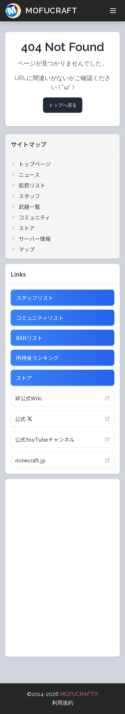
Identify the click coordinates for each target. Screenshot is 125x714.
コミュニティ (30, 217)
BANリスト (29, 338)
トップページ (31, 164)
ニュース (25, 174)
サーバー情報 (31, 239)
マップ (23, 249)
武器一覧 (25, 207)
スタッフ (25, 196)
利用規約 (62, 703)
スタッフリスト (34, 298)
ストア (23, 228)
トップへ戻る (63, 105)
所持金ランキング (37, 358)
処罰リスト (28, 185)
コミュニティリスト (40, 318)
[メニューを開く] (113, 10)
